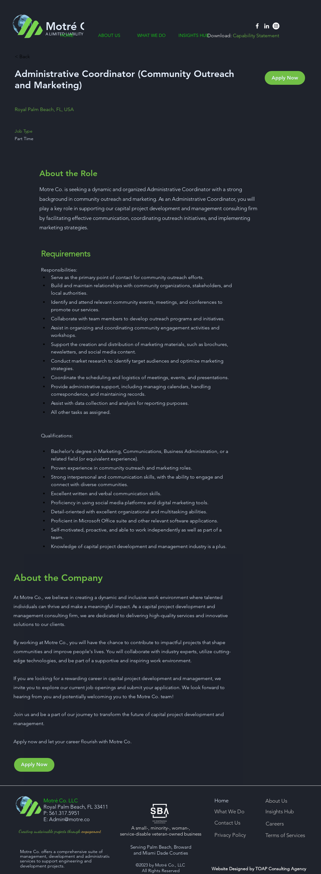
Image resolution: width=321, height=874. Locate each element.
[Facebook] (257, 26)
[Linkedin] (266, 26)
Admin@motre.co (69, 819)
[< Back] (37, 57)
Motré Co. (71, 26)
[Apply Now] (285, 77)
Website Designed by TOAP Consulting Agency (259, 868)
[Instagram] (276, 26)
